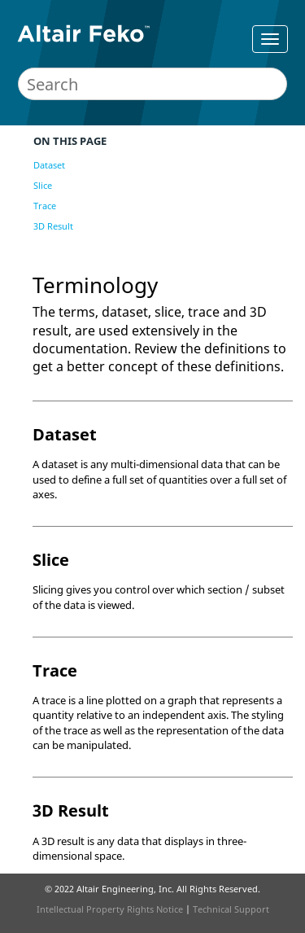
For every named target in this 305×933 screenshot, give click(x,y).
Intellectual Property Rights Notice (110, 909)
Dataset (49, 165)
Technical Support (231, 909)
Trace (44, 205)
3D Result (53, 226)
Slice (42, 185)
